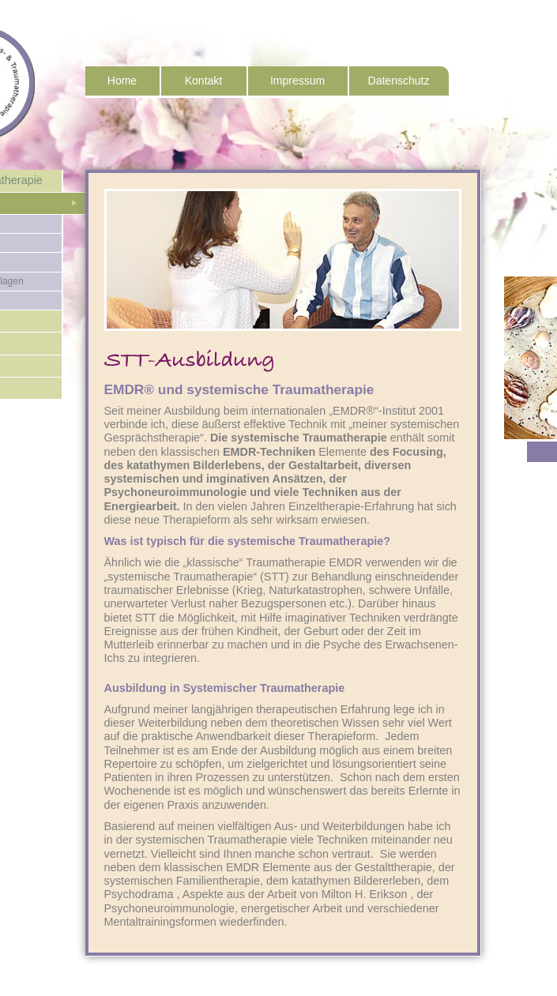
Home (122, 80)
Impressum (297, 80)
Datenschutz (399, 80)
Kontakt (203, 80)
